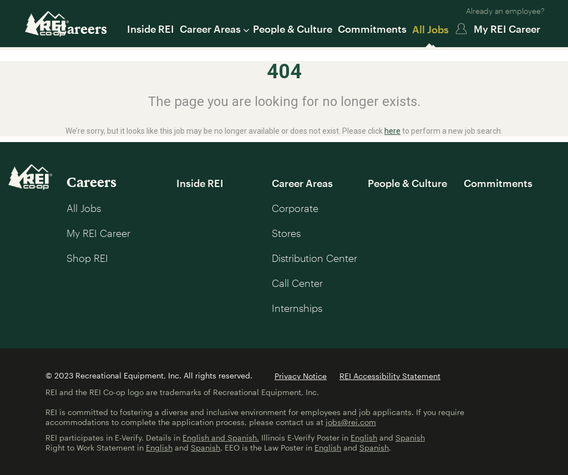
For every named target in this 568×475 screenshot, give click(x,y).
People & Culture (292, 29)
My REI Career (507, 29)
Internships (297, 308)
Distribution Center (314, 258)
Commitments (372, 29)
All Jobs (430, 29)
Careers (82, 29)
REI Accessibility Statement (389, 376)
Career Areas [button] (213, 29)
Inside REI (150, 29)
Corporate (295, 208)
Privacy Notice (301, 376)
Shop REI (87, 258)
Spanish (410, 437)
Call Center (297, 283)
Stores (286, 233)
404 (284, 71)
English (364, 437)
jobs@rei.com (351, 422)
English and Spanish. (220, 437)
